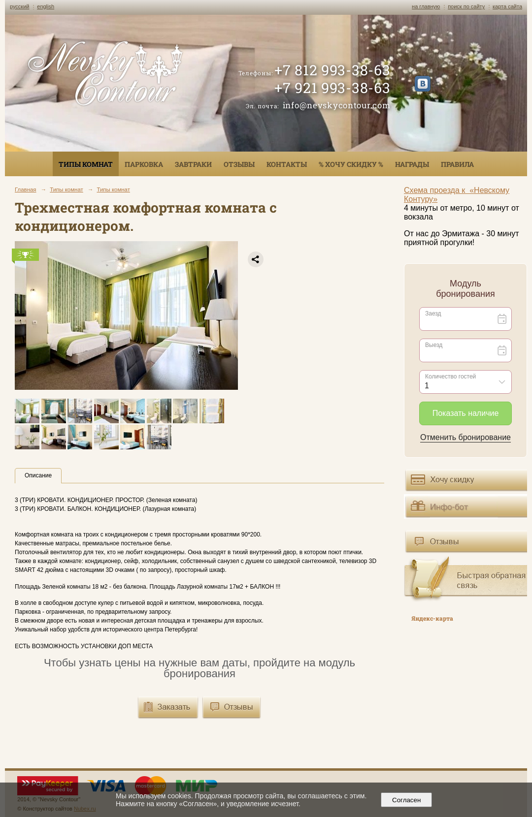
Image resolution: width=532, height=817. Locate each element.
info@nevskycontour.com (337, 105)
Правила (457, 164)
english (45, 6)
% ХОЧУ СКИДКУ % (351, 164)
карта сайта (507, 6)
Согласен (407, 800)
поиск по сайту (466, 6)
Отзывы (239, 164)
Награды (412, 164)
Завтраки (193, 164)
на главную (426, 6)
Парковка (144, 164)
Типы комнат (86, 164)
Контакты (286, 164)
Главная (25, 189)
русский (19, 6)
